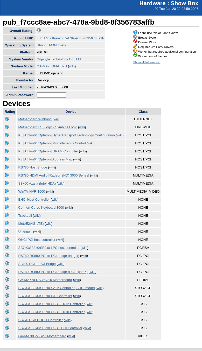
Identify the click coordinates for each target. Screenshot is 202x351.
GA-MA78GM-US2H (52, 66)
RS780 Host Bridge (32, 167)
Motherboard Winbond (35, 119)
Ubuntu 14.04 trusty (51, 45)
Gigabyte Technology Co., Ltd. (59, 59)
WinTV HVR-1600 (31, 191)
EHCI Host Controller (34, 199)
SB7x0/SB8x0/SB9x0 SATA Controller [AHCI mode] (56, 288)
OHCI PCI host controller (36, 240)
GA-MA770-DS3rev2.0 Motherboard (45, 280)
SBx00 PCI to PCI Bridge (37, 264)
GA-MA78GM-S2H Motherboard (42, 336)
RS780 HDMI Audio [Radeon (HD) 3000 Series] (53, 175)
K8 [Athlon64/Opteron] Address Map (45, 159)
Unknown (25, 232)
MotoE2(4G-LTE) (31, 224)
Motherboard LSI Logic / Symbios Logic (47, 127)
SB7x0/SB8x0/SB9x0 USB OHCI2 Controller (51, 304)
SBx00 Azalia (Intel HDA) (37, 183)
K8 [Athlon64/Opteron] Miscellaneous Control (52, 143)
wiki (72, 66)
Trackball (25, 215)
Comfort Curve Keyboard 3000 (41, 207)
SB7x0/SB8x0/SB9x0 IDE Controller (45, 296)
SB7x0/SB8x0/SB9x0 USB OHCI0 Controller (51, 312)
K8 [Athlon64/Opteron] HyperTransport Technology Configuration (66, 135)
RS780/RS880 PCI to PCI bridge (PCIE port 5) (52, 272)
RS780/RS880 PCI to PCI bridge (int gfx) (48, 256)
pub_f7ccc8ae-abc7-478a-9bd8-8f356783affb (70, 38)
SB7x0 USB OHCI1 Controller (40, 320)
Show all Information (147, 62)
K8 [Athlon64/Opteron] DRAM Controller (48, 151)
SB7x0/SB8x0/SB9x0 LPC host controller (48, 248)
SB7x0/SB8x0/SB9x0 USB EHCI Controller (50, 328)
